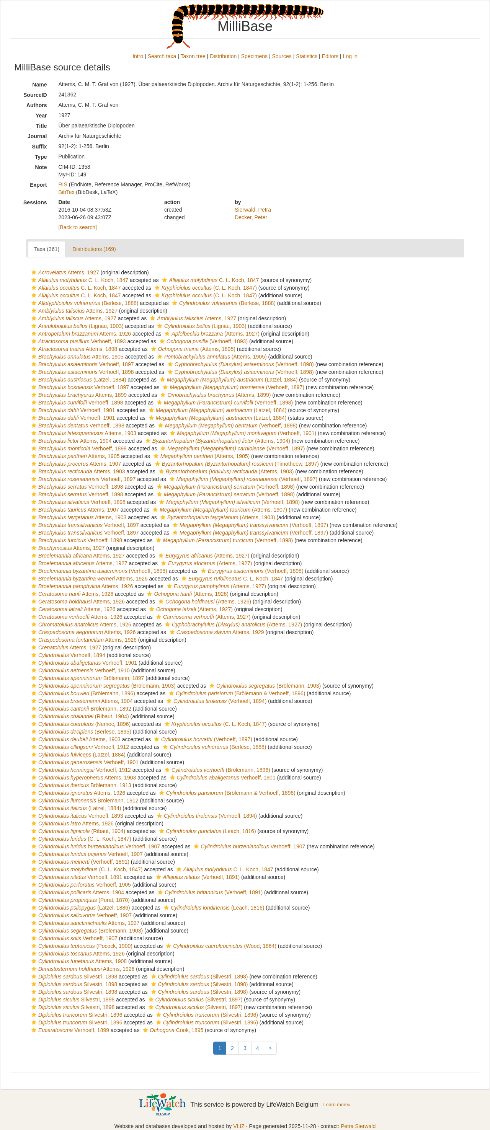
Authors (36, 105)
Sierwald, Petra (253, 210)
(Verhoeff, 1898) (240, 364)
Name (39, 85)
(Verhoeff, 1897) (232, 387)
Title (41, 126)
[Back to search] (78, 227)
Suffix (39, 146)
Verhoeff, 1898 (81, 372)
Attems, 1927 (64, 272)
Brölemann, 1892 (80, 709)
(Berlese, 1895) (80, 732)
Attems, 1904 (70, 441)
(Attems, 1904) (217, 441)
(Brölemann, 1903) (102, 686)
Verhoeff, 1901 (72, 410)
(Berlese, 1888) (83, 303)
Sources (281, 56)
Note (41, 167)
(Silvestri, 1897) (195, 999)
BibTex (67, 192)
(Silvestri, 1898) (198, 976)
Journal (37, 136)
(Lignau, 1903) (76, 326)
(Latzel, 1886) (79, 908)
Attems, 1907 (75, 464)
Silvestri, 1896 (75, 1015)
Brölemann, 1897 (86, 678)
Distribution (223, 56)
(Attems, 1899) (214, 395)
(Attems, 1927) (211, 334)
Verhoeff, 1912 (79, 747)
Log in (350, 56)
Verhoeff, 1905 (80, 885)
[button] (33, 272)
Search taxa (162, 56)
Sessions (35, 202)
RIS (63, 184)
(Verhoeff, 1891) (79, 862)
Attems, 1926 (80, 334)
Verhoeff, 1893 (77, 341)
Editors (330, 56)
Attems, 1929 (216, 632)
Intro (137, 56)
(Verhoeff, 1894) (215, 701)
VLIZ (239, 1126)
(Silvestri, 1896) (206, 1015)
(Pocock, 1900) (80, 946)
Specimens (254, 56)
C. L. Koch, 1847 (78, 280)
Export (38, 185)
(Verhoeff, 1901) (242, 433)
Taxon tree (193, 56)
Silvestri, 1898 (73, 976)
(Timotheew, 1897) (236, 464)
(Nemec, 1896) (80, 724)
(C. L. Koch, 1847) (205, 288)
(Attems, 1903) (225, 471)
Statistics (306, 56)
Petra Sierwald (358, 1126)
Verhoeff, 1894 (67, 655)
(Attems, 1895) (192, 349)
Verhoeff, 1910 (79, 670)
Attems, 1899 (78, 395)
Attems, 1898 (73, 349)
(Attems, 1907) (219, 510)
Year (41, 116)
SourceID (35, 95)
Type (41, 157)
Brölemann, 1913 (80, 785)
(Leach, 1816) (206, 831)
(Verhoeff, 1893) (203, 341)
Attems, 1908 (78, 961)
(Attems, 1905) (211, 357)
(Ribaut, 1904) (79, 716)
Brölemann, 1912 (84, 800)
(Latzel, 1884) (77, 380)
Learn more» (337, 1104)
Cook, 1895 (172, 1030)
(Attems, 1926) (187, 594)
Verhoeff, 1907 (94, 846)
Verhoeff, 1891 (75, 877)
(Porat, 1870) (79, 900)
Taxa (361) (46, 249)
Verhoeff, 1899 (69, 1030)
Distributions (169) (94, 249)
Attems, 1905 (76, 357)
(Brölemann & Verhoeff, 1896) (236, 693)
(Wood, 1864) (220, 946)
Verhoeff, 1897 (81, 364)
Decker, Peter (251, 217)
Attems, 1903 (82, 433)
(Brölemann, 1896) (82, 693)
